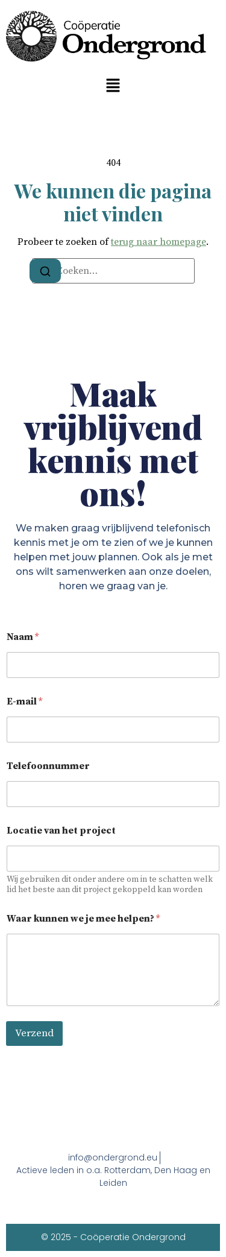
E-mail (24, 702)
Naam (23, 637)
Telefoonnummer (48, 766)
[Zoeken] (45, 271)
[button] (113, 86)
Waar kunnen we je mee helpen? (83, 919)
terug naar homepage (158, 242)
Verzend (34, 1033)
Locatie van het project (61, 831)
